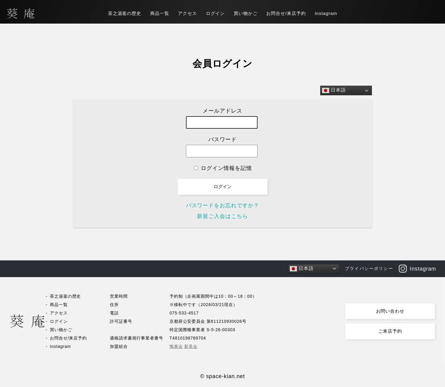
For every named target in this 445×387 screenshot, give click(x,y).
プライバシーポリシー (369, 268)
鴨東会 (176, 346)
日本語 (334, 90)
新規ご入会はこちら (222, 216)
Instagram (326, 13)
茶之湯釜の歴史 (124, 13)
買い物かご (246, 13)
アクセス (187, 13)
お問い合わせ (390, 311)
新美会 (191, 346)
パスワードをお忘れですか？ (222, 205)
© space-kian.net (222, 376)
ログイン (215, 13)
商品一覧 (159, 13)
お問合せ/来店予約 (286, 13)
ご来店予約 (390, 331)
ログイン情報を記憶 (223, 168)
